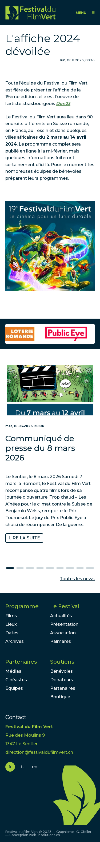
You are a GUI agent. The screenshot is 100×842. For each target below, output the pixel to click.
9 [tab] (89, 568)
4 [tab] (40, 568)
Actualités (61, 615)
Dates (11, 632)
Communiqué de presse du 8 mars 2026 (40, 448)
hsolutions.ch (49, 835)
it (22, 766)
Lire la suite (24, 537)
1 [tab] (9, 568)
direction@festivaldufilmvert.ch (39, 752)
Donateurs (61, 679)
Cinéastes (16, 679)
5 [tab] (49, 568)
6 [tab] (60, 568)
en (34, 766)
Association (63, 632)
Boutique (60, 696)
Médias (13, 671)
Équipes (14, 688)
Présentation (64, 624)
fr (10, 766)
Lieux (11, 624)
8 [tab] (80, 568)
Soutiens (62, 662)
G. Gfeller (83, 832)
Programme (22, 606)
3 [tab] (29, 568)
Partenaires (21, 662)
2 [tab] (20, 568)
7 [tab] (69, 568)
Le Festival (64, 606)
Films (11, 615)
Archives (14, 641)
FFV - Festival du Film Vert (30, 12)
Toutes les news (77, 578)
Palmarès (60, 641)
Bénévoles (61, 671)
